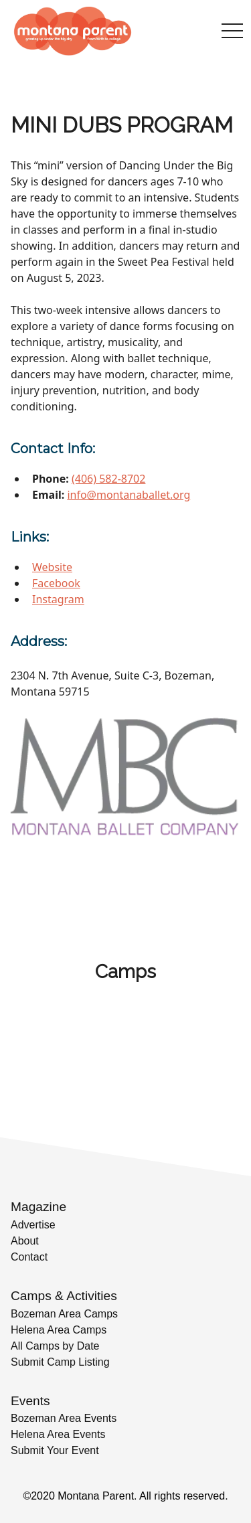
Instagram (58, 599)
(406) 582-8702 (108, 478)
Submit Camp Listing (60, 1362)
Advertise (33, 1224)
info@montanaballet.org (128, 494)
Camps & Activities (64, 1296)
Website (52, 567)
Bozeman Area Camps (64, 1313)
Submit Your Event (55, 1450)
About (25, 1241)
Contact (29, 1257)
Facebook (56, 583)
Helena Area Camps (58, 1330)
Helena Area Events (58, 1434)
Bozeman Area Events (63, 1418)
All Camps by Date (55, 1346)
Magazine (38, 1207)
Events (30, 1401)
